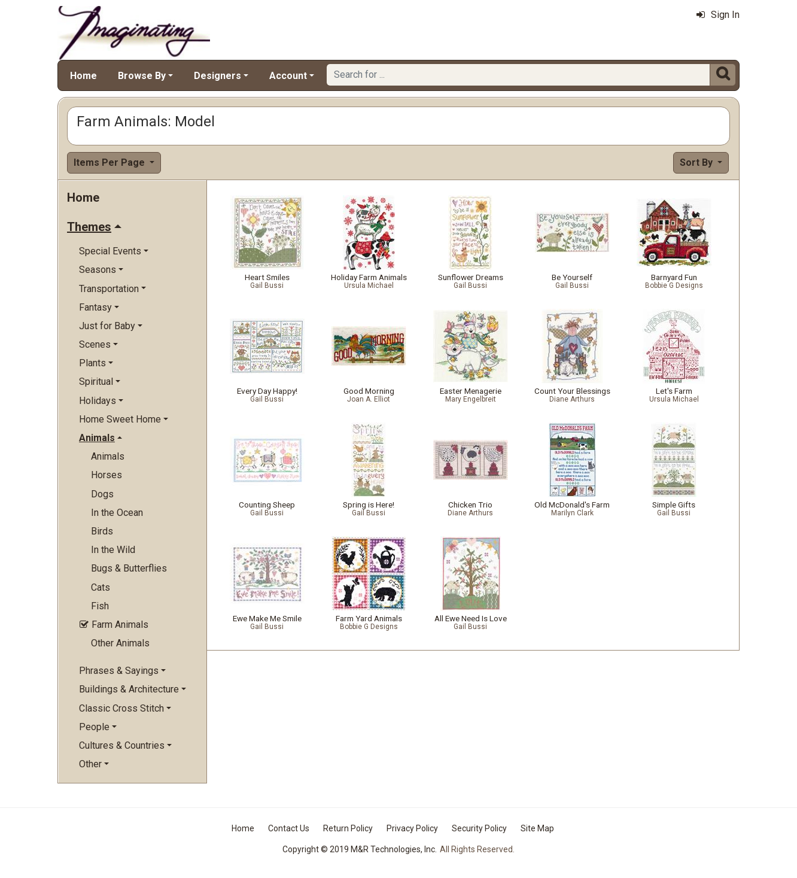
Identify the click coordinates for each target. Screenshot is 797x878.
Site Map (537, 828)
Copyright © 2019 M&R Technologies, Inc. (359, 849)
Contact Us (288, 828)
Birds (102, 531)
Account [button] (288, 75)
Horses (106, 475)
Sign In (718, 14)
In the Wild (113, 549)
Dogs (102, 494)
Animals (107, 456)
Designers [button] (217, 75)
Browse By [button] (142, 75)
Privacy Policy (412, 828)
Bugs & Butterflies (129, 568)
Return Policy (348, 828)
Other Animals (120, 643)
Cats (100, 587)
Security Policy (479, 828)
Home (83, 75)
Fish (100, 606)
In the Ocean (117, 512)
